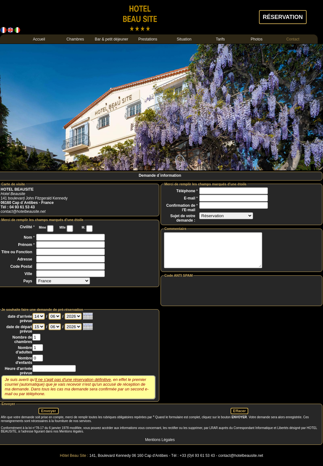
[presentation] (242, 297)
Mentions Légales (160, 446)
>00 (55, 323)
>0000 (73, 323)
